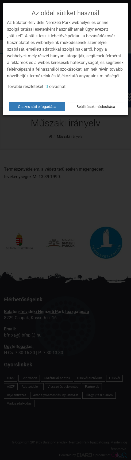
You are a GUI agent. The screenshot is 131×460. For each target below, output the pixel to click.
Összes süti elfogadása (37, 107)
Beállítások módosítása (95, 107)
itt (46, 86)
